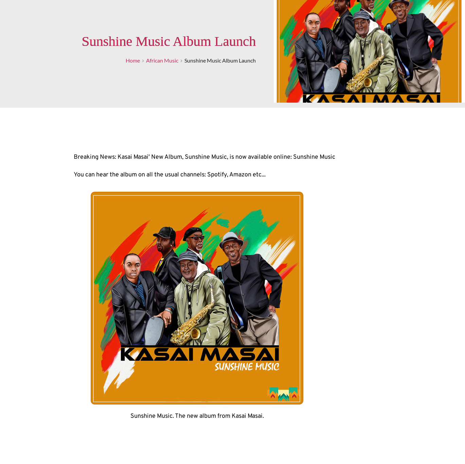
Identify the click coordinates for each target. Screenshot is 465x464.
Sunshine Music (314, 157)
